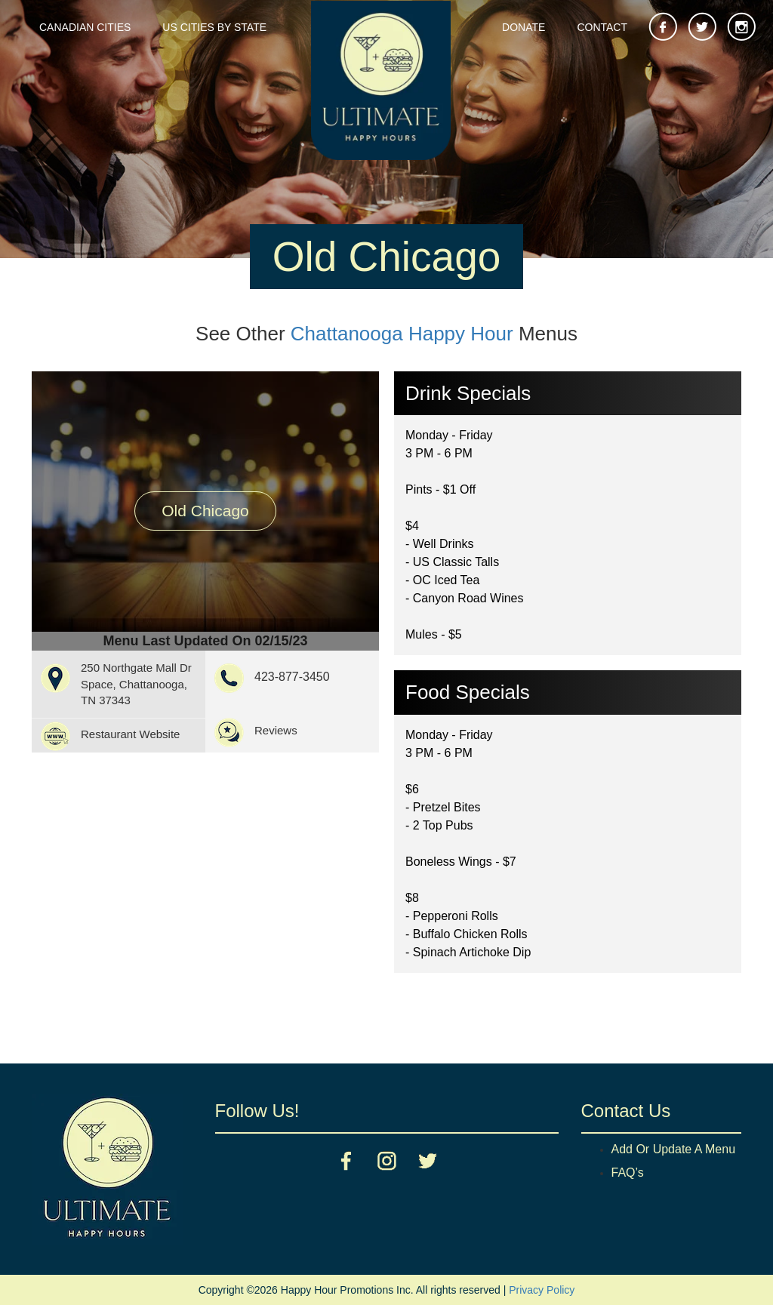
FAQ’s (627, 1172)
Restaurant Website (130, 734)
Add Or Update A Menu (673, 1149)
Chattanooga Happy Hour (402, 333)
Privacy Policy (541, 1290)
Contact (602, 27)
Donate (523, 27)
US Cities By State (214, 27)
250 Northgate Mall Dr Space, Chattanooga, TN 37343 (136, 683)
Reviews (275, 730)
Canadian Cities (85, 27)
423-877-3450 (292, 676)
